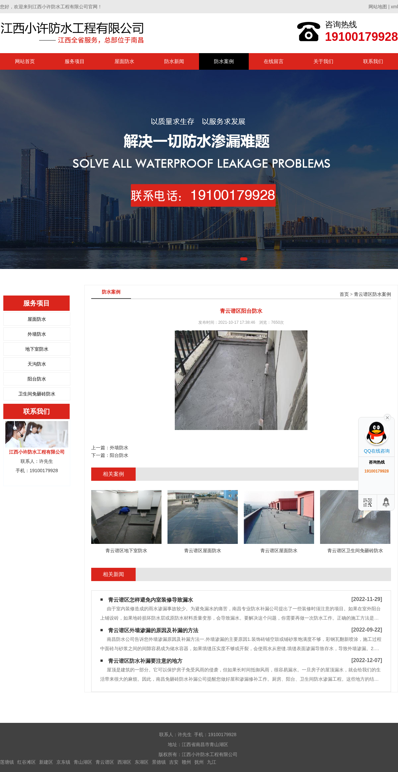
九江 (211, 762)
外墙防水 (37, 334)
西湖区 (124, 762)
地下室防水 (36, 349)
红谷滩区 (26, 762)
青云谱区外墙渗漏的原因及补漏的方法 (153, 630)
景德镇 (159, 762)
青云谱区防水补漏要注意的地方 (145, 661)
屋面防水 (124, 61)
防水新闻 (174, 61)
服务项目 (75, 61)
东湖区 (142, 762)
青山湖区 (83, 762)
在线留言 (274, 61)
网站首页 (25, 61)
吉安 (173, 762)
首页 (344, 294)
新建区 (46, 762)
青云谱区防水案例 (372, 294)
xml (394, 6)
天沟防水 (37, 364)
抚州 (199, 762)
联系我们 (373, 61)
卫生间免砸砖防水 (36, 393)
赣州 (186, 762)
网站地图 (377, 6)
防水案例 (224, 61)
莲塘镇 (7, 762)
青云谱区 (105, 762)
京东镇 (63, 762)
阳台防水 (37, 379)
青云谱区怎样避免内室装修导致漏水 (150, 600)
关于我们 (323, 61)
